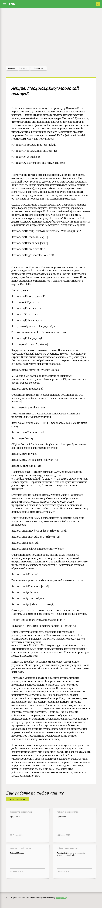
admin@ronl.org (61, 898)
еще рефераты (17, 799)
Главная (11, 68)
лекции (23, 68)
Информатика (37, 68)
